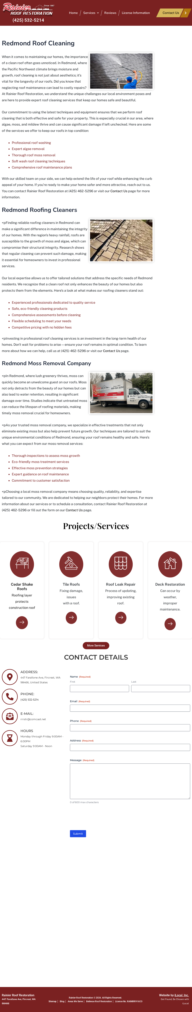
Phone (81, 721)
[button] (91, 13)
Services (91, 13)
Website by (174, 995)
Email (80, 701)
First (72, 681)
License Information (136, 13)
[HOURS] (10, 738)
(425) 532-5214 (28, 20)
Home (73, 13)
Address (82, 740)
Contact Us (118, 191)
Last (133, 681)
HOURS (26, 731)
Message (82, 760)
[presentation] (98, 818)
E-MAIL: (26, 714)
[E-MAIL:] (10, 716)
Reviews (110, 13)
